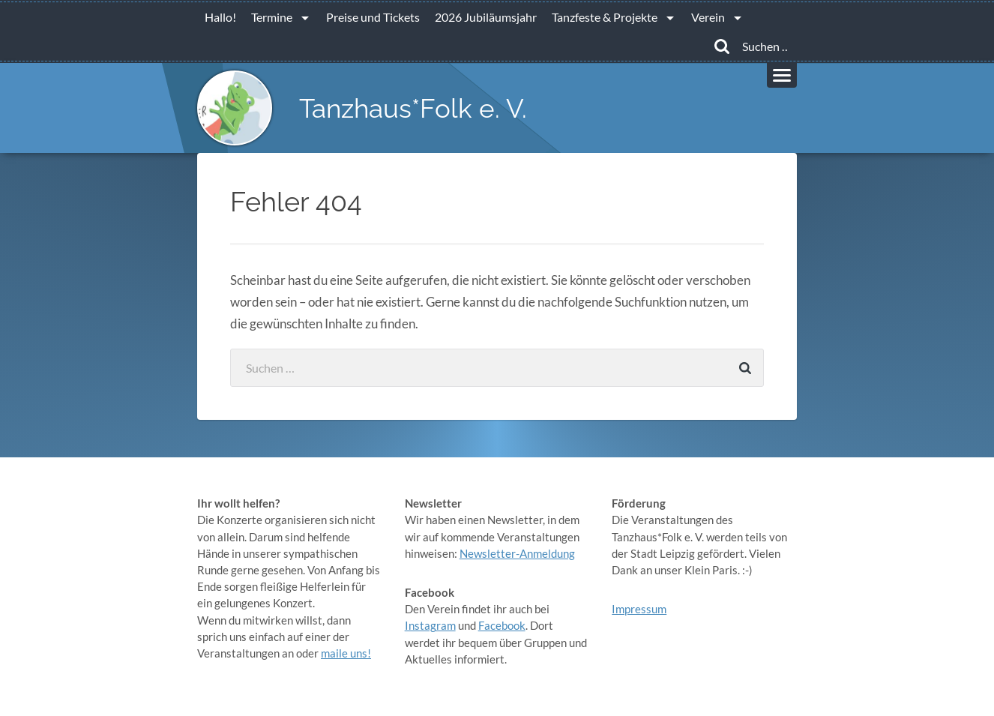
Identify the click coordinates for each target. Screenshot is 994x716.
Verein (708, 17)
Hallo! (220, 17)
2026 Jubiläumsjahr (486, 17)
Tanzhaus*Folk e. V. (413, 108)
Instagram (430, 625)
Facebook (501, 625)
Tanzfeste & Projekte (604, 17)
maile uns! (346, 653)
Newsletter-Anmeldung (517, 553)
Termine (271, 17)
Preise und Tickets (373, 17)
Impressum (639, 609)
